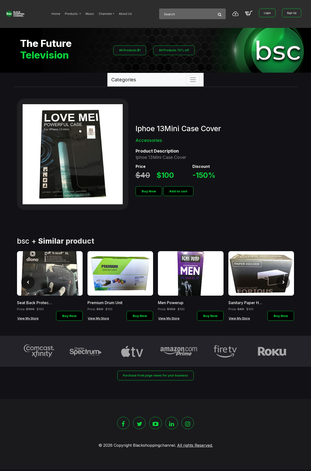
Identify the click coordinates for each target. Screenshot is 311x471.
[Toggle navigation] (193, 80)
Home (56, 14)
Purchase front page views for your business (155, 375)
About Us (125, 14)
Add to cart (178, 191)
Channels (105, 14)
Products (71, 14)
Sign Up (291, 12)
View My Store (28, 318)
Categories (123, 80)
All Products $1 (128, 50)
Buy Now (149, 191)
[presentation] (25, 283)
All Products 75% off (173, 50)
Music (90, 14)
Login (267, 12)
